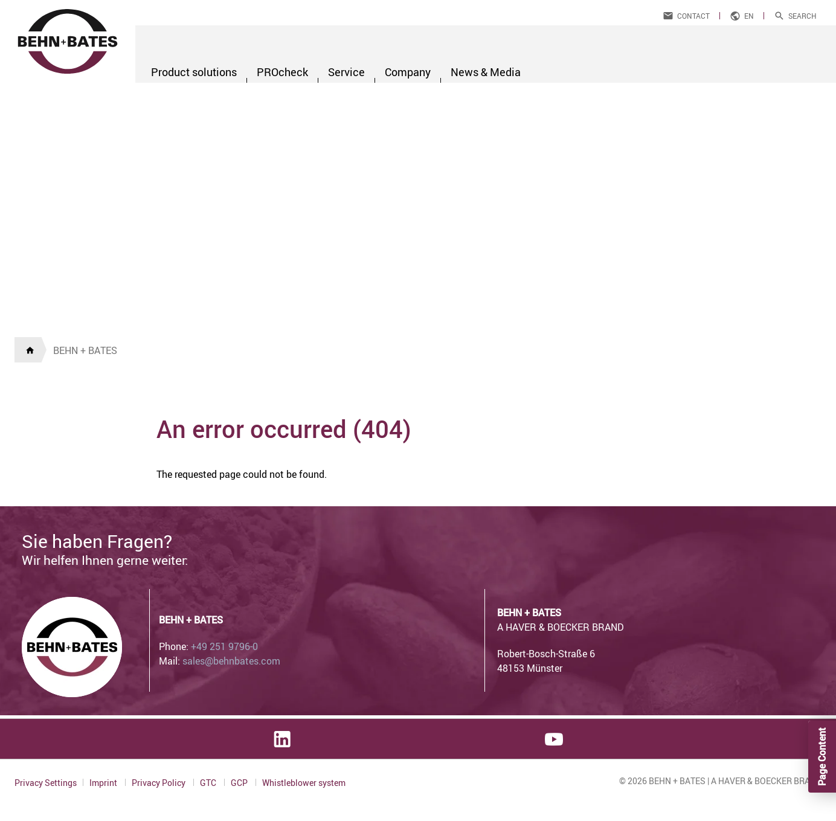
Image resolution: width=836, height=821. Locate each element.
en (749, 15)
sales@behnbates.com (231, 661)
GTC (209, 782)
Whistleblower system (304, 783)
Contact (693, 15)
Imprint (104, 782)
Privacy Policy (159, 782)
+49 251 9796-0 (224, 646)
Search (802, 15)
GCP (240, 782)
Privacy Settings (45, 782)
